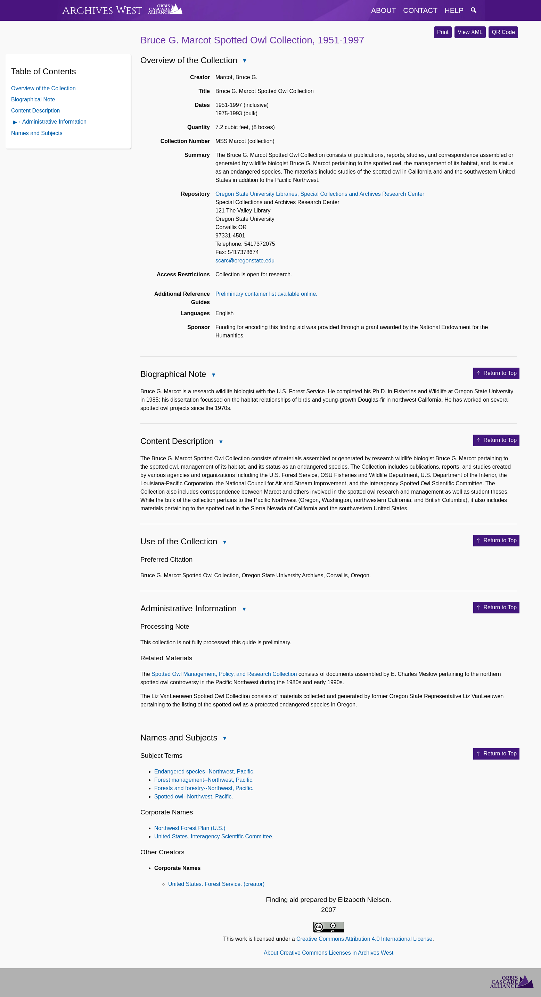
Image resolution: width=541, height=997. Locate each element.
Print (443, 32)
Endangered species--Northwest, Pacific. (204, 771)
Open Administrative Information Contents (15, 122)
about (383, 10)
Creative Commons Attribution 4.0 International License (364, 939)
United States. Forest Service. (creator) (216, 884)
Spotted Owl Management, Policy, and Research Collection (224, 674)
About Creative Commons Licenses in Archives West (328, 953)
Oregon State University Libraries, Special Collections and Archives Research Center (319, 194)
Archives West (102, 10)
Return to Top (496, 373)
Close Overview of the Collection (244, 61)
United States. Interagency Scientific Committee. (213, 836)
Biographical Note (33, 99)
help (454, 10)
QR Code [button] (503, 32)
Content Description (35, 111)
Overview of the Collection (43, 88)
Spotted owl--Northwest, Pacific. (193, 796)
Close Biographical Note (213, 375)
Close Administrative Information (243, 609)
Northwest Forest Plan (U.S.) (190, 828)
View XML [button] (470, 32)
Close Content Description (220, 442)
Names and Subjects (37, 133)
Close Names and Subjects (224, 739)
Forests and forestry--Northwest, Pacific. (203, 788)
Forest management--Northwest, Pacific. (204, 780)
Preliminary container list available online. (266, 294)
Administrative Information (54, 122)
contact (420, 10)
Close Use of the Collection (224, 542)
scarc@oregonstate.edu (244, 260)
